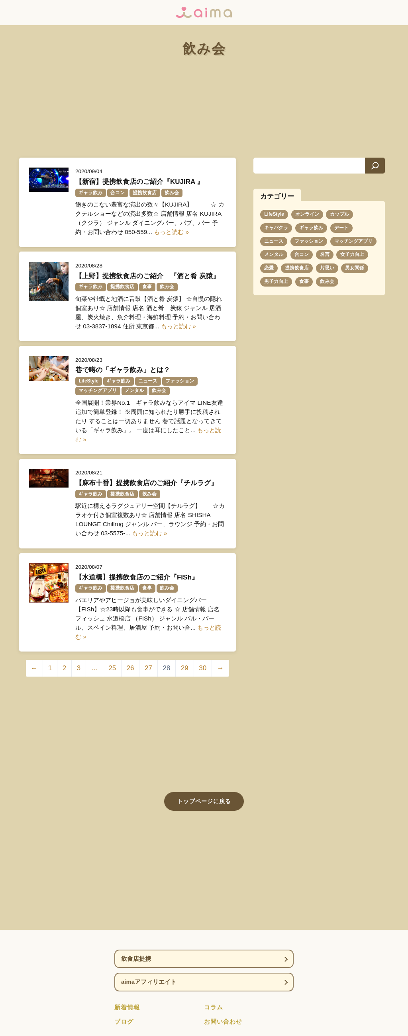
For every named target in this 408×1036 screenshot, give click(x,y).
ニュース (273, 241)
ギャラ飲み (311, 227)
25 (112, 668)
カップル (339, 214)
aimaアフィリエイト (149, 981)
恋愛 (269, 268)
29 (184, 668)
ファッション (308, 241)
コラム (213, 1007)
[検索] (375, 166)
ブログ (123, 1021)
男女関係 (354, 268)
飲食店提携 (136, 958)
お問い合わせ (223, 1021)
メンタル (273, 254)
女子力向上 (352, 254)
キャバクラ (276, 227)
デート (341, 227)
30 (202, 668)
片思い (327, 268)
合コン (301, 254)
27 (148, 668)
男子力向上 (276, 281)
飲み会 (327, 281)
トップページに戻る (204, 801)
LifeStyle (274, 214)
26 (130, 668)
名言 (325, 254)
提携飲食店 (297, 268)
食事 (304, 281)
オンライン (307, 214)
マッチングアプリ (353, 241)
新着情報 (127, 1007)
